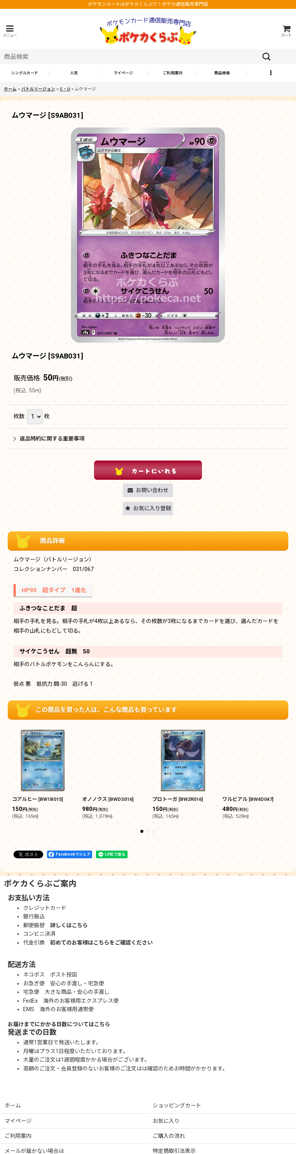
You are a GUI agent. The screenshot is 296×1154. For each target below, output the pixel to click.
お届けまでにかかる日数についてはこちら (59, 1024)
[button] (9, 31)
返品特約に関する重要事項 (48, 438)
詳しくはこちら (69, 925)
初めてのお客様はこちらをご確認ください (101, 943)
